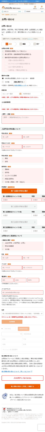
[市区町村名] (33, 334)
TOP (3, 14)
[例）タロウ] (32, 147)
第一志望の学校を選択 (19, 191)
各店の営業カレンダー (20, 85)
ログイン (30, 38)
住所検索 (12, 321)
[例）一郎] (32, 258)
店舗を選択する (18, 82)
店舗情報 (7, 14)
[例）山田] (12, 137)
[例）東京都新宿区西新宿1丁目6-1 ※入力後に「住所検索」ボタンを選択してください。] (22, 313)
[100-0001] (9, 329)
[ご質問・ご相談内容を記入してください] (22, 120)
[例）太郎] (32, 137)
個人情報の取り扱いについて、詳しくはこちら (16, 371)
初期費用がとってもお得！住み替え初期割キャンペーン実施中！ (21, 1)
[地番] (12, 344)
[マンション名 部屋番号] (22, 349)
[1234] (20, 280)
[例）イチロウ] (32, 267)
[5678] (33, 280)
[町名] (12, 339)
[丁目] (32, 339)
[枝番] (32, 344)
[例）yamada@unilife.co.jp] (22, 292)
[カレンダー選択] (12, 94)
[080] (7, 280)
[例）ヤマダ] (12, 147)
